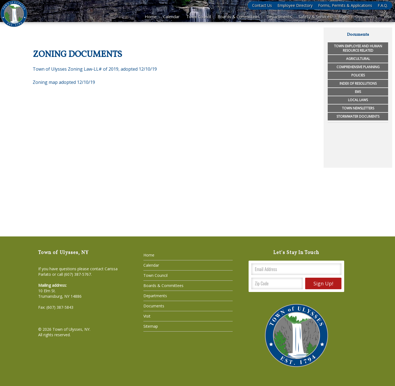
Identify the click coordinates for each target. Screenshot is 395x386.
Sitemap (150, 326)
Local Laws (358, 100)
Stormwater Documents (357, 116)
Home (151, 16)
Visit (388, 16)
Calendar (171, 16)
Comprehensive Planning (358, 67)
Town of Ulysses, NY (71, 329)
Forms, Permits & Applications (345, 5)
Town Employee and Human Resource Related (358, 48)
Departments (279, 16)
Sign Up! (323, 283)
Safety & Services (315, 16)
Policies (358, 75)
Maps (343, 16)
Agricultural (358, 58)
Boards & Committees (239, 16)
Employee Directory (295, 5)
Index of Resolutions (358, 83)
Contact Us (262, 5)
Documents (366, 16)
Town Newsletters (358, 108)
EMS (358, 91)
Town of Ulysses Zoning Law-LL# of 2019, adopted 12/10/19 (95, 69)
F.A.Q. (383, 5)
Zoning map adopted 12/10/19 (64, 82)
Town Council (198, 16)
